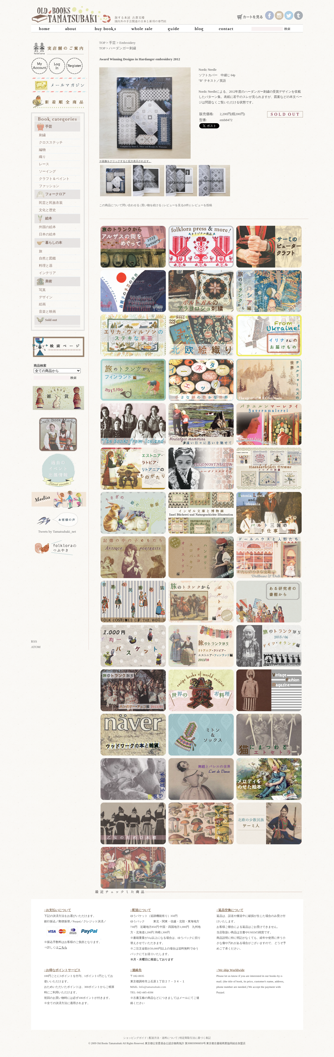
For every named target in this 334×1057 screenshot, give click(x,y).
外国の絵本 (47, 227)
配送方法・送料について (163, 1037)
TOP (102, 43)
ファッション (49, 186)
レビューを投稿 (202, 205)
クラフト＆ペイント (54, 179)
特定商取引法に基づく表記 (195, 1037)
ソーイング (47, 171)
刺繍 (42, 135)
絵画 (42, 304)
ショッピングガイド (135, 1037)
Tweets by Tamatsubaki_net (57, 531)
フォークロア (51, 194)
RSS (34, 641)
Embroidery (127, 43)
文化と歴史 (47, 210)
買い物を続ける (151, 205)
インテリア (47, 273)
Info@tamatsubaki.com (152, 986)
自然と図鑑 (47, 258)
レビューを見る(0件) (176, 205)
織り (42, 157)
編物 (42, 150)
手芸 (44, 127)
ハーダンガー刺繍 (122, 48)
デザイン (45, 297)
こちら (62, 947)
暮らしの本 (49, 243)
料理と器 (45, 266)
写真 (42, 290)
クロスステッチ (51, 142)
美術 (44, 282)
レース (44, 164)
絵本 (44, 219)
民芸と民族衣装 (51, 203)
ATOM (36, 647)
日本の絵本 (47, 234)
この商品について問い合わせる (119, 205)
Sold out (47, 320)
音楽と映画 (47, 311)
